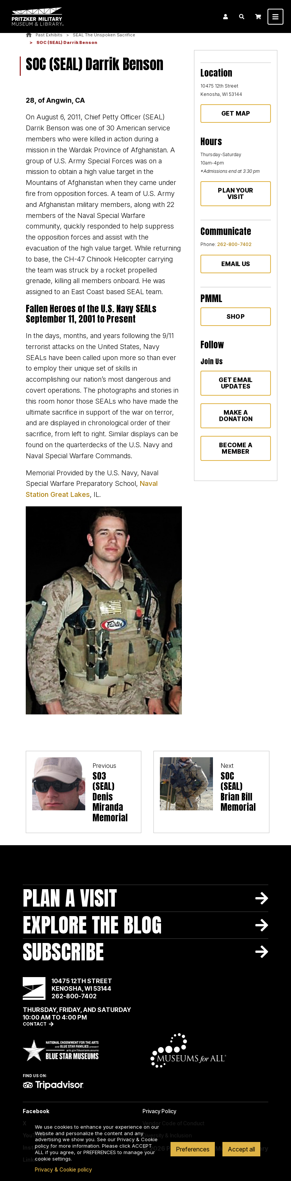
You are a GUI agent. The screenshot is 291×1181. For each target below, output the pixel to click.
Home (29, 35)
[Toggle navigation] (275, 17)
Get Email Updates (235, 383)
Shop (236, 316)
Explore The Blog (92, 925)
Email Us (235, 264)
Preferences (193, 1149)
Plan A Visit (70, 898)
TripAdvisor (53, 1085)
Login (225, 17)
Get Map (235, 113)
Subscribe (63, 951)
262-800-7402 (234, 244)
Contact (35, 1024)
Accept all (241, 1149)
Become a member (235, 448)
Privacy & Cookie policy (63, 1170)
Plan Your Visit (235, 193)
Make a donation (236, 416)
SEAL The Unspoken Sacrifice (104, 35)
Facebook (36, 1111)
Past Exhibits (49, 35)
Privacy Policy (159, 1111)
